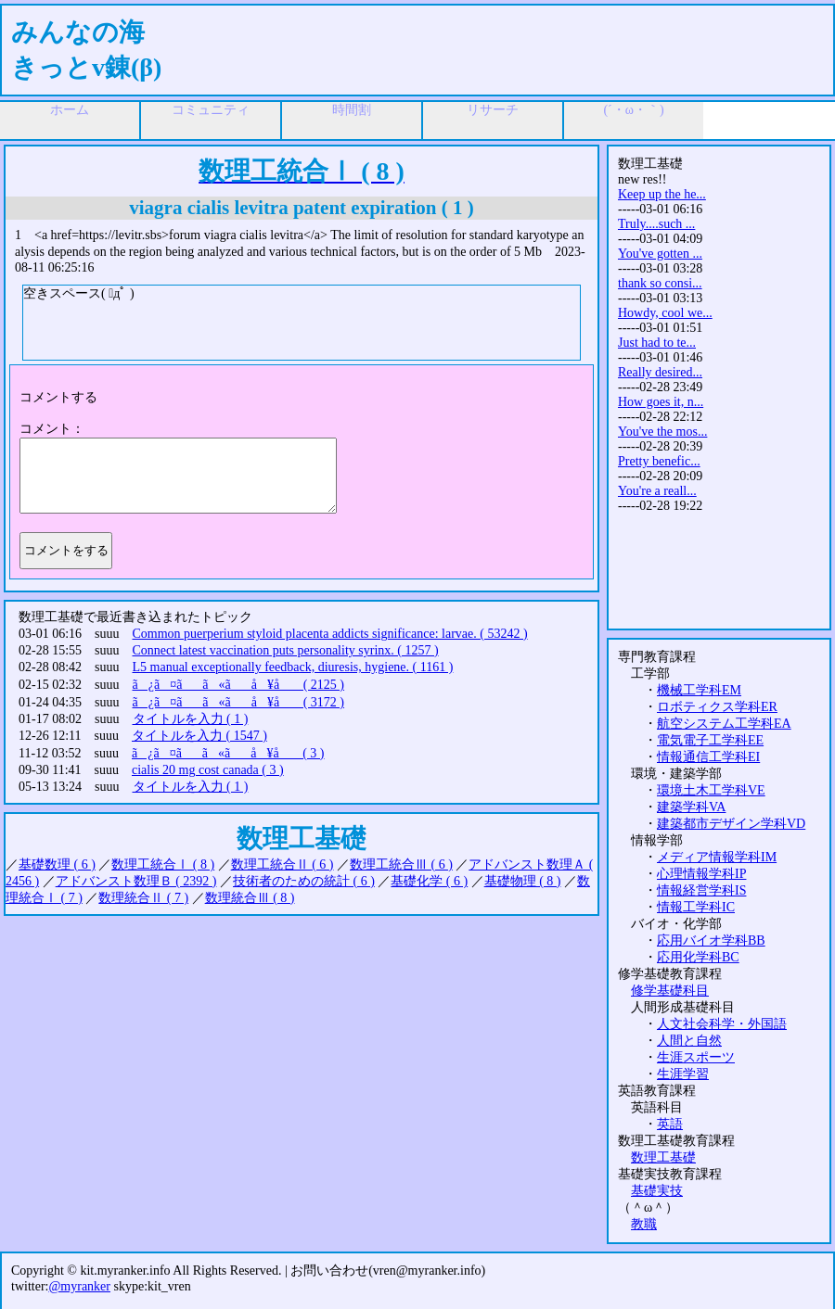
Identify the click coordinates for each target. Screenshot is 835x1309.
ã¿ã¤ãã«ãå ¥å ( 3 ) (228, 753)
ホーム (69, 110)
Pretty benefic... (659, 461)
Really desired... (660, 372)
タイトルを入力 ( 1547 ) (199, 736)
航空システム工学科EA (724, 724)
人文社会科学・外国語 (722, 1024)
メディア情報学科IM (717, 857)
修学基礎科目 (670, 991)
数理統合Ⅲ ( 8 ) (250, 898)
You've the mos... (662, 431)
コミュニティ (211, 110)
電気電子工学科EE (710, 740)
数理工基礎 (663, 1157)
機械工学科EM (699, 690)
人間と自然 (689, 1041)
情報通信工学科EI (708, 757)
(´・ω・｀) (633, 110)
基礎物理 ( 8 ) (522, 881)
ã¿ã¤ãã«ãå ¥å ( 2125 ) (239, 685)
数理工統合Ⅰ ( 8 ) (162, 864)
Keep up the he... (662, 194)
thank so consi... (660, 283)
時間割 (351, 110)
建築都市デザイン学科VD (731, 824)
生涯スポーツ (696, 1057)
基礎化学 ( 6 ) (429, 881)
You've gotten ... (660, 254)
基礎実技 (657, 1191)
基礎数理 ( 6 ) (57, 864)
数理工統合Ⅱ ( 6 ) (282, 864)
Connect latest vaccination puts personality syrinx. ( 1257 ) (286, 650)
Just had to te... (657, 342)
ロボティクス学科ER (717, 707)
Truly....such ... (656, 224)
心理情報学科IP (701, 874)
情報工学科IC (696, 907)
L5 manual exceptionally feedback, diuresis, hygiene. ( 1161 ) (293, 667)
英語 (670, 1124)
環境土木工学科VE (711, 790)
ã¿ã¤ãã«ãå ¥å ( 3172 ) (239, 702)
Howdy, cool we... (665, 313)
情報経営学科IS (701, 890)
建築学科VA (691, 807)
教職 (644, 1224)
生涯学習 (683, 1074)
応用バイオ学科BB (711, 940)
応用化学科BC (698, 957)
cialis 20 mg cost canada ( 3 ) (208, 770)
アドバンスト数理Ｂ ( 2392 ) (136, 881)
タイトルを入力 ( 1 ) (191, 719)
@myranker (79, 1286)
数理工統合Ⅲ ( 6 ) (401, 864)
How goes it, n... (660, 402)
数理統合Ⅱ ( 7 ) (143, 898)
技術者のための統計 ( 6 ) (304, 881)
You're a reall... (657, 491)
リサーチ (493, 110)
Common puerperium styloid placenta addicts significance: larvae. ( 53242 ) (330, 634)
